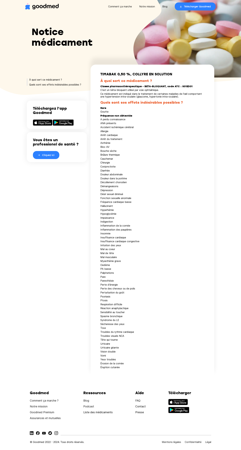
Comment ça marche (120, 6)
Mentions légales (171, 442)
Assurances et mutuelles (45, 418)
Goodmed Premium (42, 412)
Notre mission (147, 6)
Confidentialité (193, 442)
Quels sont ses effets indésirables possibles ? (55, 84)
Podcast (88, 406)
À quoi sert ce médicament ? (45, 79)
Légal (208, 442)
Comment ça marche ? (44, 400)
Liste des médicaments (98, 412)
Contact (140, 406)
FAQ (137, 400)
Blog (164, 6)
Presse (139, 412)
